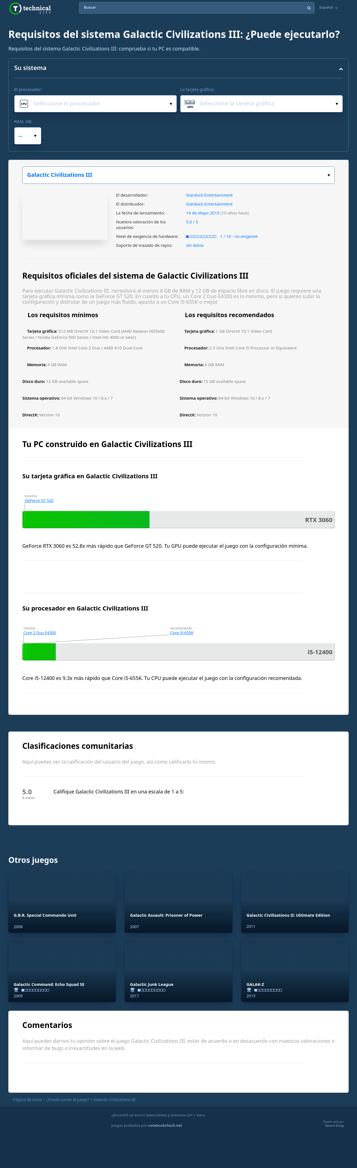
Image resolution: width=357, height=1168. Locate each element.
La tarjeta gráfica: (197, 89)
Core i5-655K (181, 632)
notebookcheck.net (165, 1125)
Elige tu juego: (328, 175)
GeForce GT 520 (39, 500)
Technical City (30, 9)
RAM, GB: (23, 121)
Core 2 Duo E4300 (39, 632)
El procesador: (28, 89)
